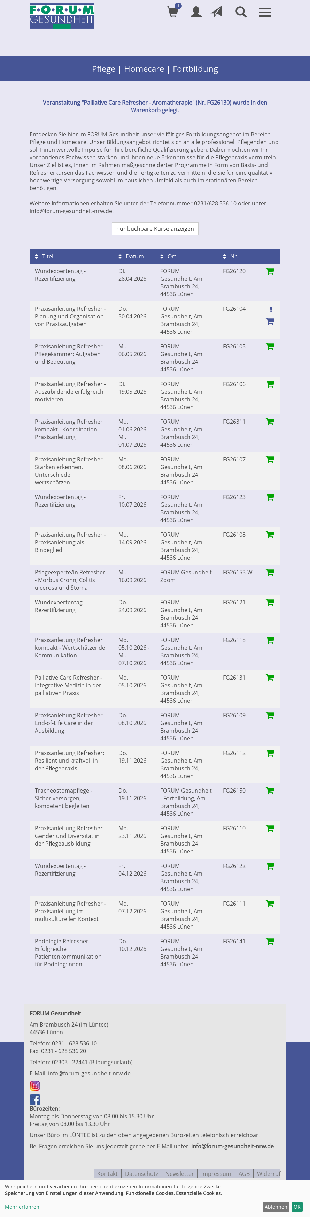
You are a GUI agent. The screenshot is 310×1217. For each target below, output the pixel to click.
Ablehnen (276, 1206)
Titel (44, 255)
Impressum (216, 1172)
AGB (244, 1172)
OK (297, 1206)
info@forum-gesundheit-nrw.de (89, 1072)
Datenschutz (141, 1172)
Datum (131, 255)
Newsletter (179, 1172)
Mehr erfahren (22, 1206)
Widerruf (268, 1172)
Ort (168, 255)
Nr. (230, 255)
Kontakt (107, 1172)
